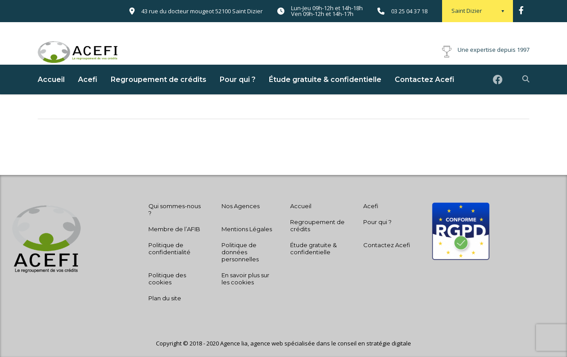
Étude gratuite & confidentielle (325, 95)
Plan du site (164, 298)
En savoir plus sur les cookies (245, 279)
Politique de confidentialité (169, 248)
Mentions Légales (246, 229)
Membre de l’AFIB (174, 229)
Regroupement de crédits (158, 95)
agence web (267, 343)
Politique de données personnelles (240, 252)
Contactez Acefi (424, 95)
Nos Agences (240, 206)
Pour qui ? (238, 95)
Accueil (51, 95)
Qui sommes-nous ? (174, 209)
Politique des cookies (167, 279)
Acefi (87, 95)
